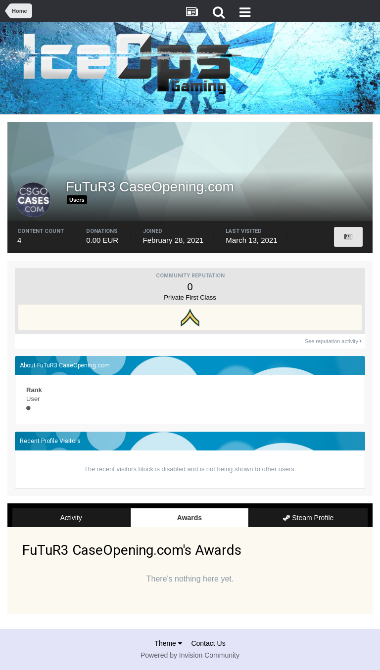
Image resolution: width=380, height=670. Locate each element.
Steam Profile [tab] (308, 518)
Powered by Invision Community (190, 655)
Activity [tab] (71, 518)
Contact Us (208, 643)
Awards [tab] (189, 518)
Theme (168, 643)
